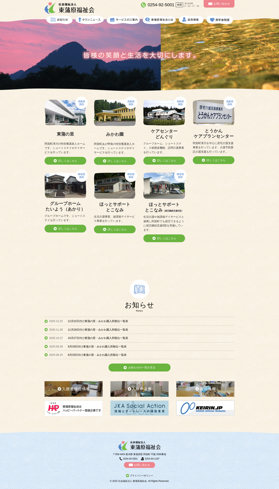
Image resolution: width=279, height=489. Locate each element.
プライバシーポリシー (141, 475)
